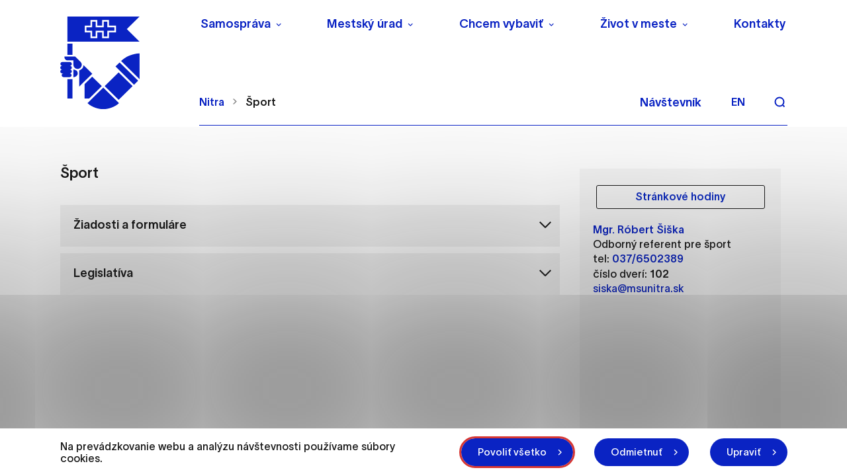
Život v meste (638, 23)
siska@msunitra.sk (638, 288)
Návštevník (670, 102)
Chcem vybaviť (501, 23)
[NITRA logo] (121, 63)
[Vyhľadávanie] (779, 102)
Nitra (211, 102)
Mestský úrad (364, 23)
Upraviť (744, 451)
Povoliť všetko (512, 451)
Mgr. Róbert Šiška (638, 229)
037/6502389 (648, 258)
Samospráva (236, 23)
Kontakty (760, 23)
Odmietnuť (636, 451)
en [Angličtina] (738, 102)
